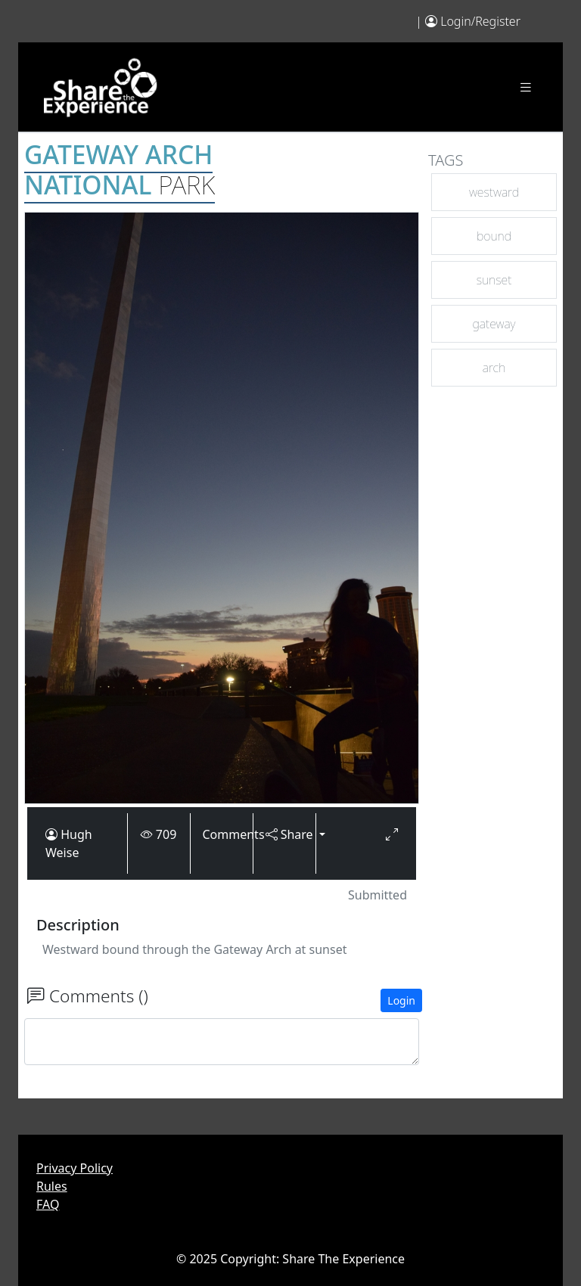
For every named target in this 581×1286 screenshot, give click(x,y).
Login (401, 1000)
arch (494, 367)
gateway (494, 323)
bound (494, 236)
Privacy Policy (74, 1168)
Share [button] (284, 834)
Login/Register (480, 21)
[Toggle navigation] (525, 87)
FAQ (47, 1204)
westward (494, 192)
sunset (494, 280)
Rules (51, 1186)
